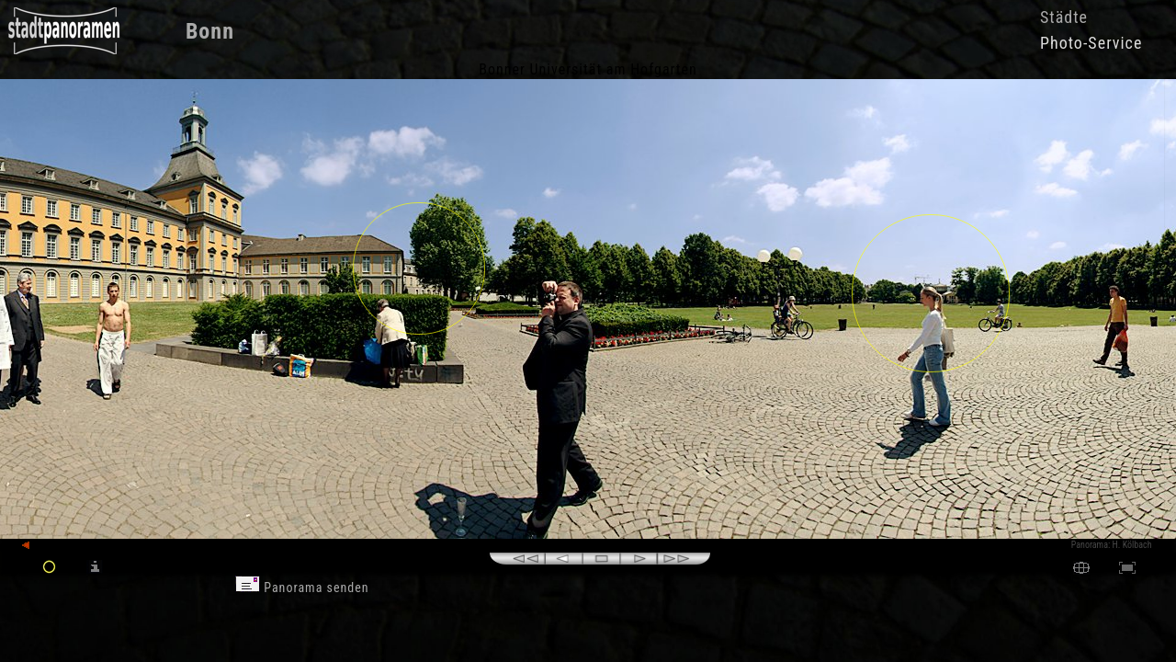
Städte (1064, 17)
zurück (42, 546)
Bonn (210, 31)
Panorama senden (302, 587)
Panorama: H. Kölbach (1111, 545)
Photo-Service (1091, 42)
